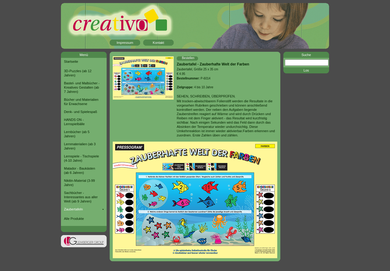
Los (306, 70)
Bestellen (188, 58)
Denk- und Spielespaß (80, 112)
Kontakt (158, 42)
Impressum (125, 42)
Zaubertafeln (73, 209)
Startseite (71, 61)
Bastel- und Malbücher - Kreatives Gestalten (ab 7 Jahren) (82, 87)
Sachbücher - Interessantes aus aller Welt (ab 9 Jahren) (81, 197)
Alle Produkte (74, 218)
